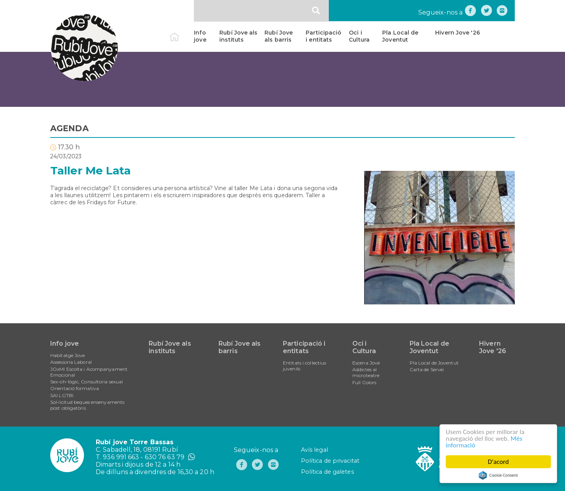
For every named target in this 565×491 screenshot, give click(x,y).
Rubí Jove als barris (278, 36)
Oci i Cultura (359, 36)
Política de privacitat (330, 460)
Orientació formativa (74, 388)
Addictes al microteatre (365, 372)
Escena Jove (366, 363)
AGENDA (69, 128)
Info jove (200, 36)
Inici (181, 32)
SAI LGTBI (61, 395)
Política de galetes (327, 471)
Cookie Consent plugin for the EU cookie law (498, 475)
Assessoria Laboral (71, 362)
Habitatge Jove (67, 355)
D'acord (498, 462)
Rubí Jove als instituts (238, 36)
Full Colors (364, 382)
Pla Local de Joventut (400, 36)
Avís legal (314, 449)
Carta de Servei (427, 369)
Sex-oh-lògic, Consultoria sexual (86, 382)
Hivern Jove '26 (457, 32)
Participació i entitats (323, 36)
